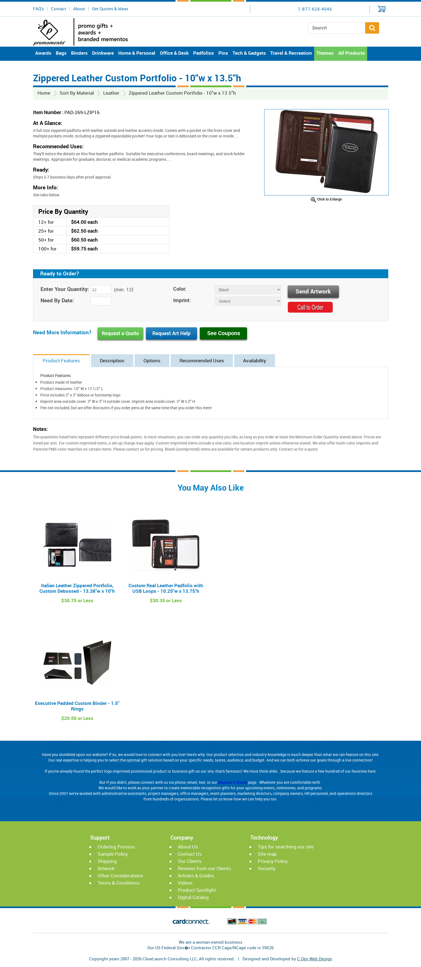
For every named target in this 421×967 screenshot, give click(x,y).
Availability (254, 360)
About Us (188, 846)
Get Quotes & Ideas (110, 8)
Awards (43, 53)
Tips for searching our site (286, 846)
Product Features (61, 360)
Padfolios (203, 53)
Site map (267, 854)
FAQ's (38, 8)
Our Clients (189, 861)
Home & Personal (136, 53)
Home (43, 93)
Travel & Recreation (291, 53)
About (79, 8)
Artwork (106, 868)
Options (151, 360)
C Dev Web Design (314, 958)
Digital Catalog (193, 897)
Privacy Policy (273, 861)
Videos (185, 883)
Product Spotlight (197, 890)
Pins (223, 53)
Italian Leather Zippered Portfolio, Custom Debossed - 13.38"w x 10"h (77, 588)
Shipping (107, 861)
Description (112, 360)
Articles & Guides (196, 875)
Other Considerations (120, 875)
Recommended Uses (202, 360)
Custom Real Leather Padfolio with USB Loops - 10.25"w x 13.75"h (165, 588)
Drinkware (103, 53)
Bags (61, 53)
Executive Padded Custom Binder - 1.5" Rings (77, 706)
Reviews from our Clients (204, 868)
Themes (325, 53)
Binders (79, 53)
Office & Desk (174, 53)
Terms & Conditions (119, 883)
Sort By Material (77, 93)
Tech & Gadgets (249, 53)
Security (267, 868)
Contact (58, 8)
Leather (111, 93)
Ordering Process (116, 846)
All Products (351, 53)
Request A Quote (232, 782)
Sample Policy (113, 854)
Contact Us (190, 854)
